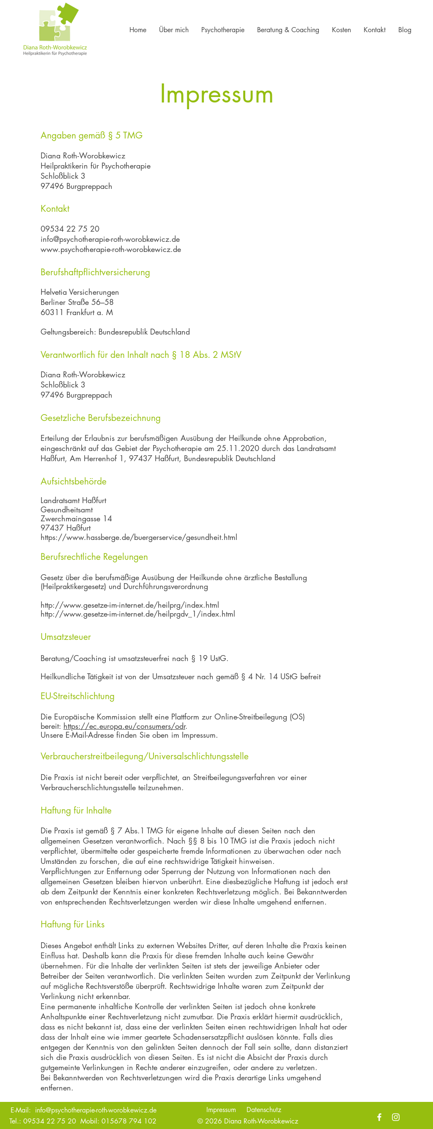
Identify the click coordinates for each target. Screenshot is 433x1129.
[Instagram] (396, 1117)
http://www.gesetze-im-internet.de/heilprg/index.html (130, 605)
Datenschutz (264, 1109)
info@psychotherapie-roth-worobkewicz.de (110, 239)
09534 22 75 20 (49, 1121)
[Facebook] (379, 1117)
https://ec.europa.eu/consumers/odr (124, 726)
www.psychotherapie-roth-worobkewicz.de (111, 249)
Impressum (221, 1109)
